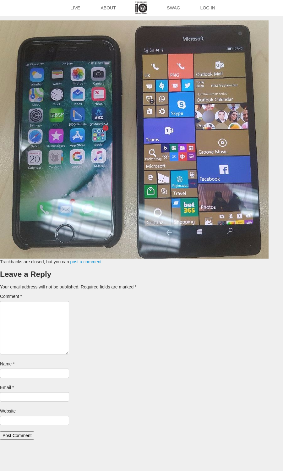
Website (8, 410)
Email (7, 387)
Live (75, 7)
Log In (207, 7)
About (108, 7)
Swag (173, 7)
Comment (11, 296)
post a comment (86, 261)
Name (7, 363)
